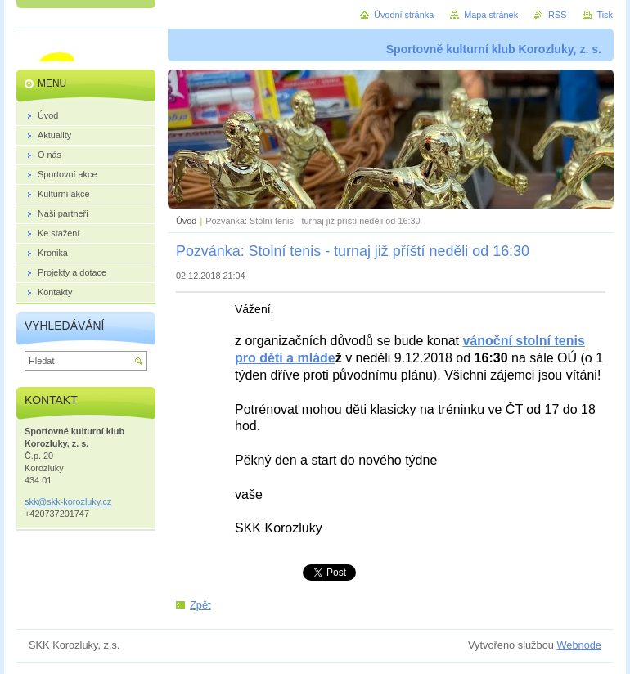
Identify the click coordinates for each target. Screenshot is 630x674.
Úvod (186, 221)
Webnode (578, 645)
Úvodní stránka (404, 15)
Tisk (604, 15)
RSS (557, 15)
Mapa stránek (491, 15)
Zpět (200, 605)
